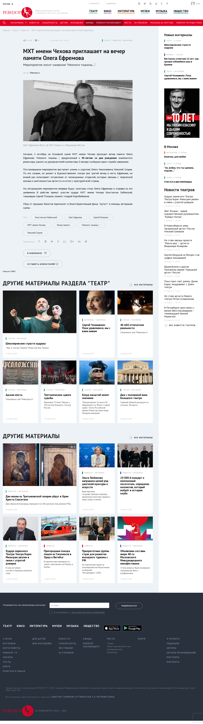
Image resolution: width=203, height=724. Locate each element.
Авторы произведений (181, 652)
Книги (142, 638)
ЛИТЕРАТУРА (171, 153)
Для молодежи (42, 643)
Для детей (39, 638)
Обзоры (8, 657)
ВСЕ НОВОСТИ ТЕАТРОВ (182, 325)
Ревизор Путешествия (189, 22)
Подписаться (129, 606)
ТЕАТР (107, 40)
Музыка (161, 11)
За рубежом (141, 22)
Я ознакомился (61, 612)
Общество (181, 11)
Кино (107, 11)
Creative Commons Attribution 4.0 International (83, 696)
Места (127, 22)
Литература (126, 11)
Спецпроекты (49, 22)
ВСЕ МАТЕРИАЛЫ (143, 284)
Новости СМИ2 (9, 271)
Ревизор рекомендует (108, 22)
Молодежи (77, 22)
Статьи (178, 41)
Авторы (171, 648)
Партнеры (173, 657)
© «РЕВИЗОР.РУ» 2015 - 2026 (51, 710)
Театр (93, 11)
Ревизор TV (10, 652)
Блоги (7, 666)
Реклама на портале (161, 22)
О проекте (94, 3)
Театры (110, 643)
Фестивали (66, 648)
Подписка (111, 3)
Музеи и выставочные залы (119, 646)
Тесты (7, 662)
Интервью (179, 71)
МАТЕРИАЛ (128, 40)
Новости (34, 22)
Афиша (89, 22)
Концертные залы (114, 649)
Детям (64, 22)
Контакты (173, 662)
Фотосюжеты (11, 648)
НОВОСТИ (117, 40)
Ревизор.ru (35, 72)
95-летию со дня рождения (99, 158)
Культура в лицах (14, 671)
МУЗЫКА (169, 55)
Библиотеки (112, 652)
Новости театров (179, 189)
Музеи (145, 11)
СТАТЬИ (11, 339)
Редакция (173, 643)
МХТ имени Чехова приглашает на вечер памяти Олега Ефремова (62, 30)
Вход (198, 3)
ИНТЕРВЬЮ (89, 320)
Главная (6, 30)
